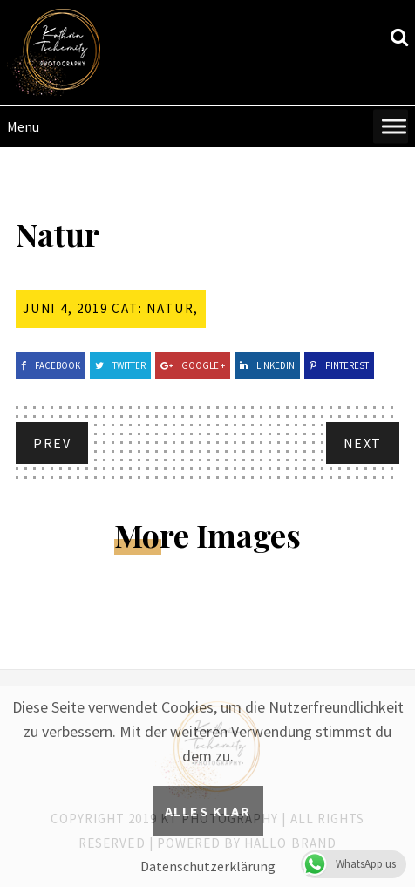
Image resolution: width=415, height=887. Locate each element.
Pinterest (339, 365)
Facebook (50, 365)
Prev (52, 443)
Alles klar (208, 811)
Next (363, 443)
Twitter (120, 365)
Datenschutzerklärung (208, 866)
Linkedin (267, 365)
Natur (170, 308)
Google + (192, 365)
